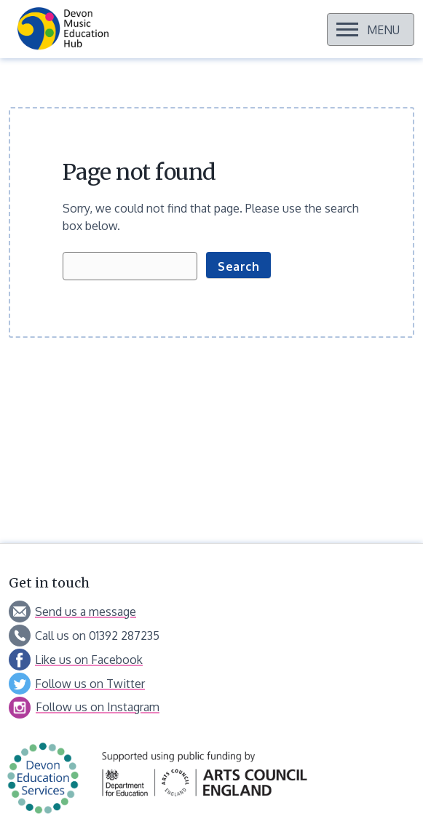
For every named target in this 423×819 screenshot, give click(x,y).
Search (238, 266)
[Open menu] (370, 29)
